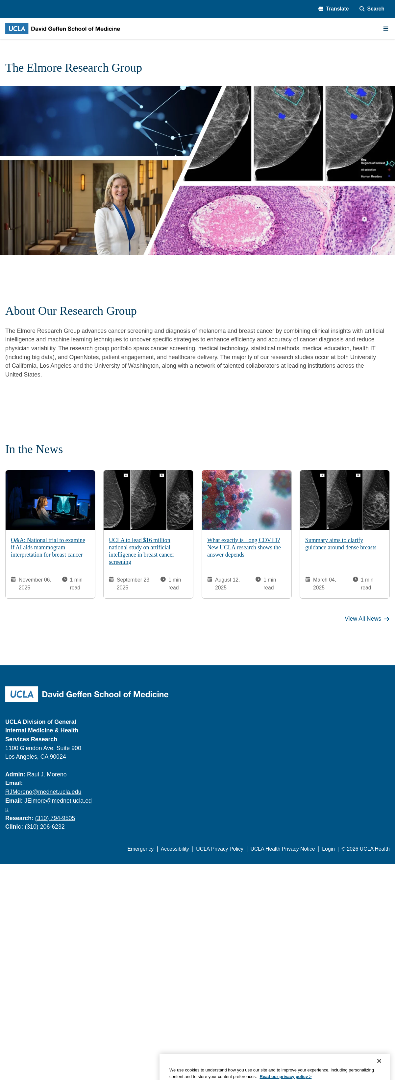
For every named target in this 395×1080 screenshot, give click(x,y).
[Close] (379, 1072)
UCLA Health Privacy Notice (283, 849)
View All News (367, 619)
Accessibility (175, 849)
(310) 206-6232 (45, 826)
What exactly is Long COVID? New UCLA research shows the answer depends (244, 547)
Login (328, 849)
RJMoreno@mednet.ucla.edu (43, 792)
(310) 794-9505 (55, 818)
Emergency (141, 849)
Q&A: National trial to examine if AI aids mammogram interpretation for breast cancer (48, 547)
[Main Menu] (386, 29)
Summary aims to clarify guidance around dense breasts (341, 544)
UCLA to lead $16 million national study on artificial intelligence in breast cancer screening (141, 551)
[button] (333, 9)
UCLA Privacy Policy (219, 849)
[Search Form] (372, 9)
